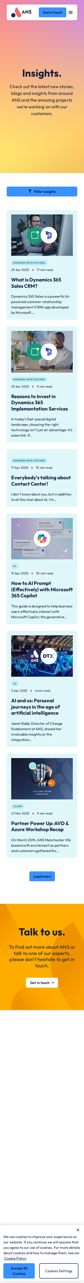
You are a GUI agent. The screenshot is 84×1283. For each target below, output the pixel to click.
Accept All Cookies (19, 1271)
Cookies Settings (59, 1271)
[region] (42, 1253)
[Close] (78, 1230)
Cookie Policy (15, 1258)
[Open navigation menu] (71, 12)
